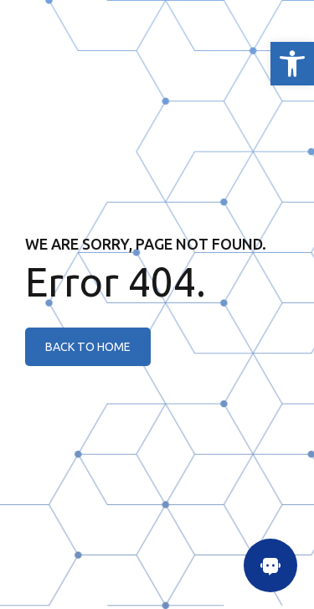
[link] (292, 63)
